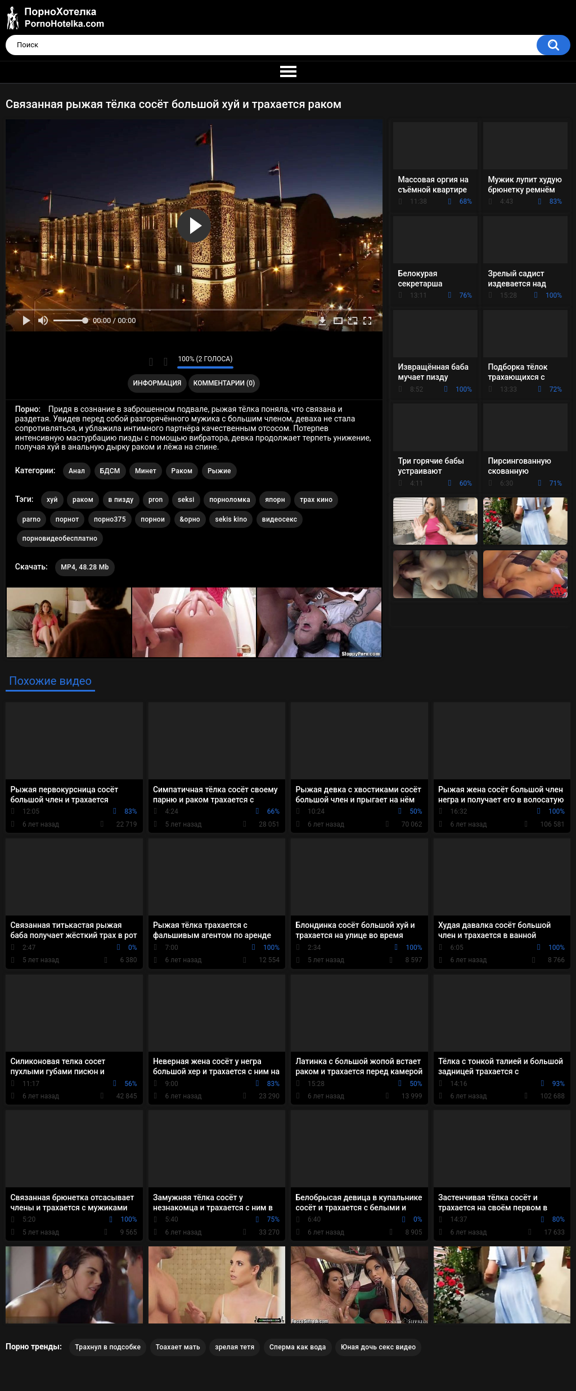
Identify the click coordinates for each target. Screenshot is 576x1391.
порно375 (110, 519)
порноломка (229, 500)
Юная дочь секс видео (378, 1347)
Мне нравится (151, 361)
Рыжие (219, 471)
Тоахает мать (178, 1347)
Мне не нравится (166, 361)
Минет (145, 471)
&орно (190, 519)
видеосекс (280, 519)
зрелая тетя (234, 1347)
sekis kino (231, 519)
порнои (153, 519)
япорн (275, 500)
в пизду (121, 500)
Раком (182, 471)
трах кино (316, 500)
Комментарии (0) (224, 383)
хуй (52, 500)
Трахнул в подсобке (108, 1347)
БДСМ (110, 471)
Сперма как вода (297, 1347)
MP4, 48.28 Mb (85, 567)
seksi (186, 500)
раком (83, 500)
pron (155, 500)
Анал (77, 471)
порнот (67, 519)
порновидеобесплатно (59, 538)
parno (31, 519)
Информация (157, 383)
